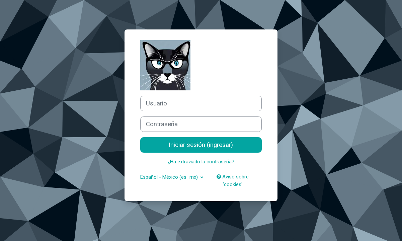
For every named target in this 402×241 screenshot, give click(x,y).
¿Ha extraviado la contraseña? (201, 162)
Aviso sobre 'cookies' (233, 180)
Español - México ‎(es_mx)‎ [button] (169, 177)
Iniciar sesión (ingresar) (201, 145)
